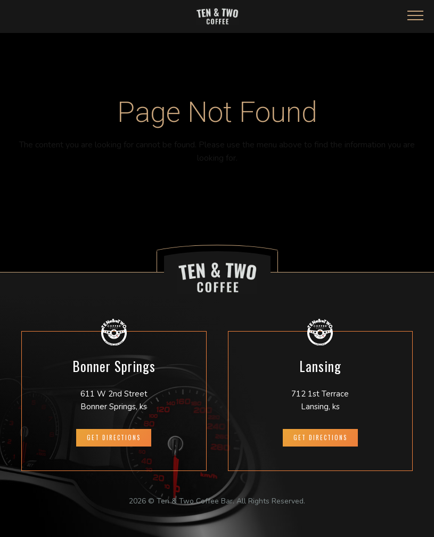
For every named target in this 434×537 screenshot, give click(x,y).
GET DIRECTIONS (114, 437)
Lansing (320, 366)
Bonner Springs (113, 366)
